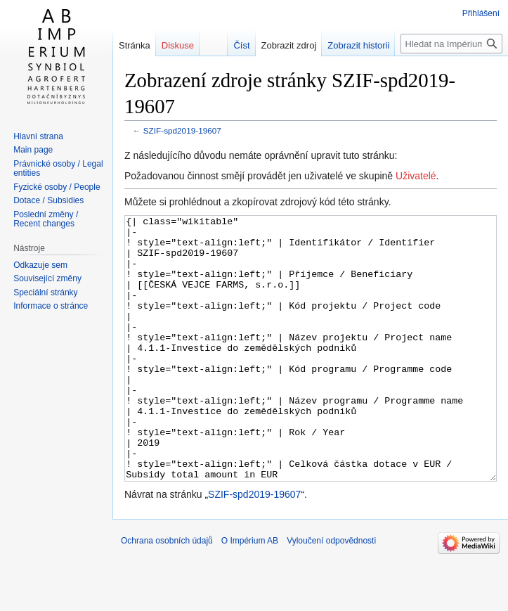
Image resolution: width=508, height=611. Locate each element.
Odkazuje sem (40, 265)
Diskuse (178, 45)
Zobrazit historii (358, 45)
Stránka (134, 45)
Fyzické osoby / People (56, 187)
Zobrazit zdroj (289, 45)
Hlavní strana (38, 136)
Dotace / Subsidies (48, 200)
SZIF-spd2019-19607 (182, 130)
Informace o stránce (50, 306)
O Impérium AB (249, 593)
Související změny (47, 278)
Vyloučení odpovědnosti (331, 593)
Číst (241, 45)
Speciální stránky (45, 292)
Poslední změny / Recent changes (45, 219)
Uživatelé (416, 175)
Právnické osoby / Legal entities (58, 169)
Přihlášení (481, 13)
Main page (33, 150)
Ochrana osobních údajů (167, 593)
